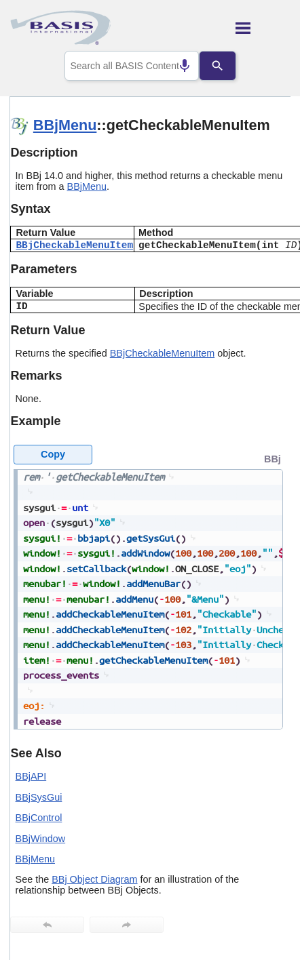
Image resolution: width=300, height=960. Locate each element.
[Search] (228, 66)
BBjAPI (31, 776)
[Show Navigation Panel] (263, 28)
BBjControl (39, 817)
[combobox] (132, 66)
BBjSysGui (39, 797)
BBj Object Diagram (94, 879)
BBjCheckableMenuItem (74, 245)
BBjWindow (41, 838)
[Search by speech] (173, 65)
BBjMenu (65, 125)
